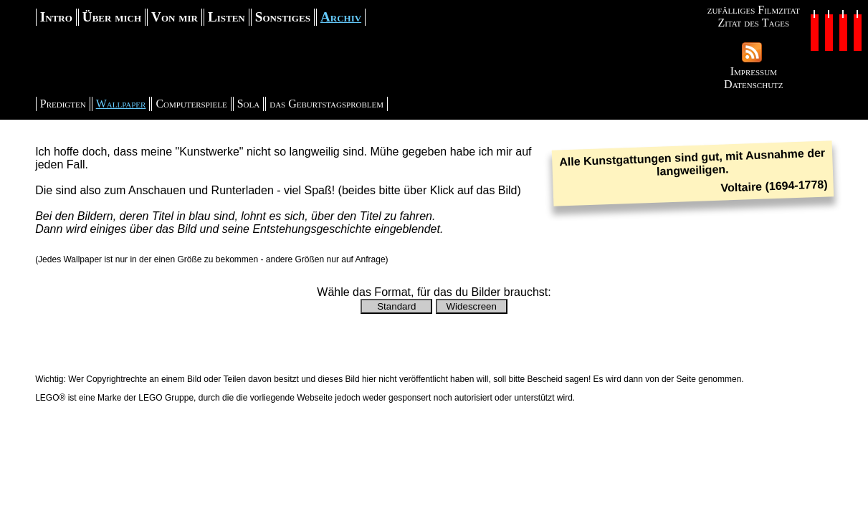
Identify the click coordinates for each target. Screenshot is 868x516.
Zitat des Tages (753, 22)
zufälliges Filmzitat (753, 10)
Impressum (753, 71)
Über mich (111, 16)
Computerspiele (191, 103)
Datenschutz (753, 84)
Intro (56, 16)
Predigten (63, 103)
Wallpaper (121, 103)
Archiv (340, 16)
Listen (226, 16)
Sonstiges (282, 16)
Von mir (174, 16)
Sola (248, 103)
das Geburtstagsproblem (326, 103)
